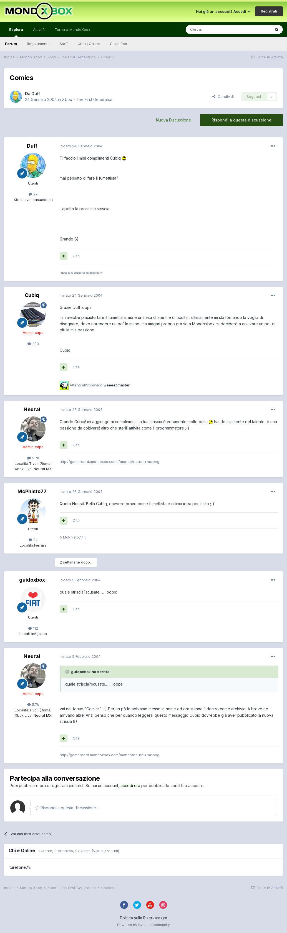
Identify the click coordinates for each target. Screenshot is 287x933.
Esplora (16, 32)
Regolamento (38, 43)
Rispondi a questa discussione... (67, 807)
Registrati (269, 11)
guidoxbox (32, 580)
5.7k (33, 458)
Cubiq (32, 295)
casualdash (42, 199)
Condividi (223, 96)
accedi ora (130, 785)
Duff (35, 93)
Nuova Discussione (173, 120)
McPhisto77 (32, 491)
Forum (11, 43)
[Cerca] (211, 29)
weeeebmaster (117, 385)
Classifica (118, 43)
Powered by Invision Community (143, 925)
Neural (32, 409)
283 (33, 343)
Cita (76, 256)
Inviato (81, 146)
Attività (39, 29)
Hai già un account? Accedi (223, 11)
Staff (64, 43)
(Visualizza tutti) (105, 850)
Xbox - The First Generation (88, 99)
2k (33, 194)
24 (33, 539)
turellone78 (20, 867)
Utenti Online (89, 43)
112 (33, 628)
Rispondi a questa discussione (241, 120)
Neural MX (42, 468)
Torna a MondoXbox (72, 29)
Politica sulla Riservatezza (143, 917)
